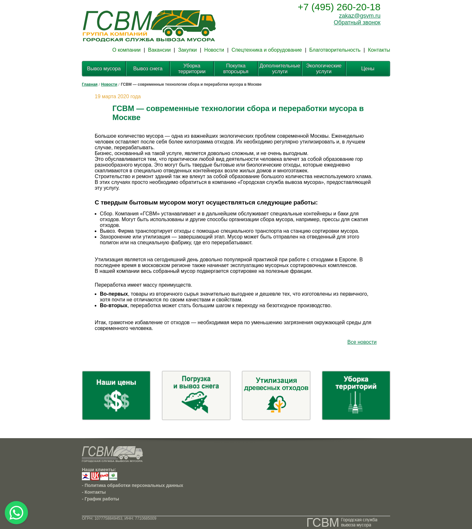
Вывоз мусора (104, 68)
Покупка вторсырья (236, 68)
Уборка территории (192, 68)
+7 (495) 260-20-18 (339, 7)
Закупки (187, 50)
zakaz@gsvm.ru (359, 16)
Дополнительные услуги (279, 68)
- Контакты (94, 492)
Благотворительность (335, 50)
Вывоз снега (147, 68)
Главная (90, 84)
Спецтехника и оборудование (267, 50)
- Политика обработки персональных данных (132, 485)
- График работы (100, 498)
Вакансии (159, 50)
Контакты (379, 50)
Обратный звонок (357, 22)
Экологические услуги (323, 68)
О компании (126, 50)
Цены (367, 68)
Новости (214, 50)
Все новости (362, 342)
